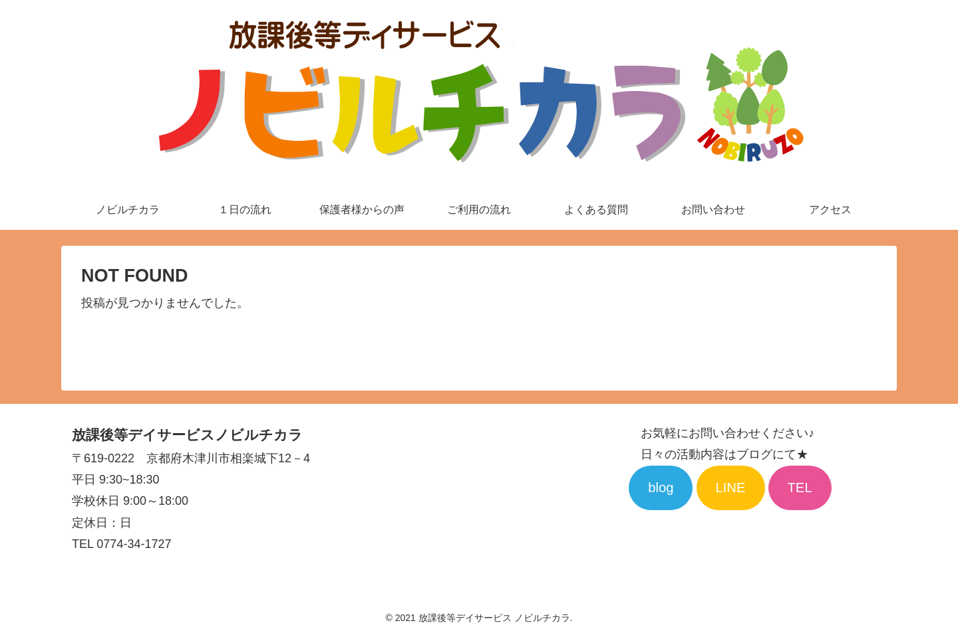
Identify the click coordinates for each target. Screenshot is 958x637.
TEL (800, 487)
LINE (730, 487)
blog (660, 487)
